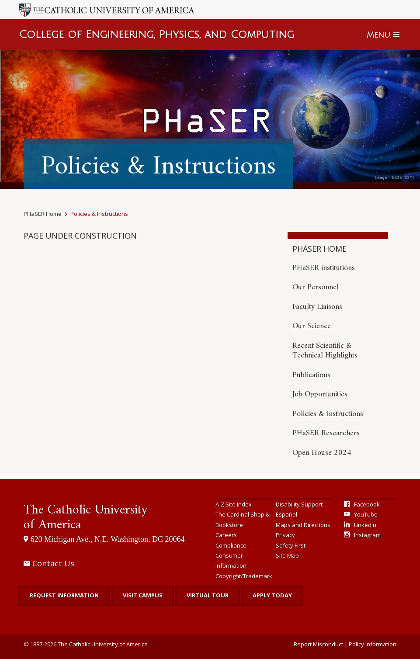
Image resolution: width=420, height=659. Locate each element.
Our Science (311, 326)
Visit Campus (143, 595)
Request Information (64, 595)
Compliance (230, 545)
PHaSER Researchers (326, 433)
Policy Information (372, 644)
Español (286, 514)
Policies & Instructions (99, 214)
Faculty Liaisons (317, 307)
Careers (226, 535)
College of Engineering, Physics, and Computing (156, 34)
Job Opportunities (319, 394)
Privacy (285, 535)
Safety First (290, 545)
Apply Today (272, 595)
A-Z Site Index (233, 504)
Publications (311, 375)
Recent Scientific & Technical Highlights (325, 351)
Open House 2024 (321, 453)
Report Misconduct (318, 644)
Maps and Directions (303, 525)
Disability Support (299, 504)
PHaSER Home (43, 214)
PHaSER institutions (323, 268)
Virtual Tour (208, 595)
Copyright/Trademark (243, 576)
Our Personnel (315, 287)
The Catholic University (85, 518)
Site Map (287, 555)
